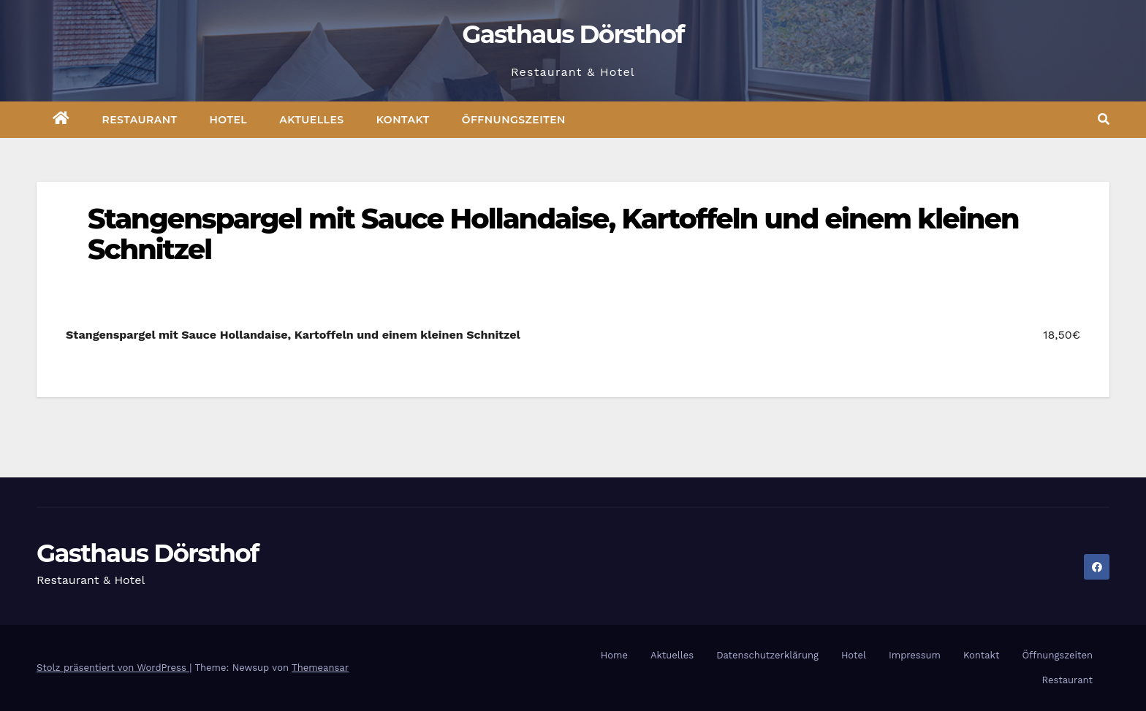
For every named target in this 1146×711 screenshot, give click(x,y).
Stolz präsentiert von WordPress (113, 667)
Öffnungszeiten (514, 119)
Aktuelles (311, 119)
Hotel (229, 119)
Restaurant (140, 119)
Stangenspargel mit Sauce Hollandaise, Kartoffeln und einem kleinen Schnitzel (553, 233)
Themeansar (320, 667)
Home (614, 655)
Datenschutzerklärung (767, 655)
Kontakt (403, 119)
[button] (1103, 119)
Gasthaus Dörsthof (573, 34)
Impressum (915, 655)
